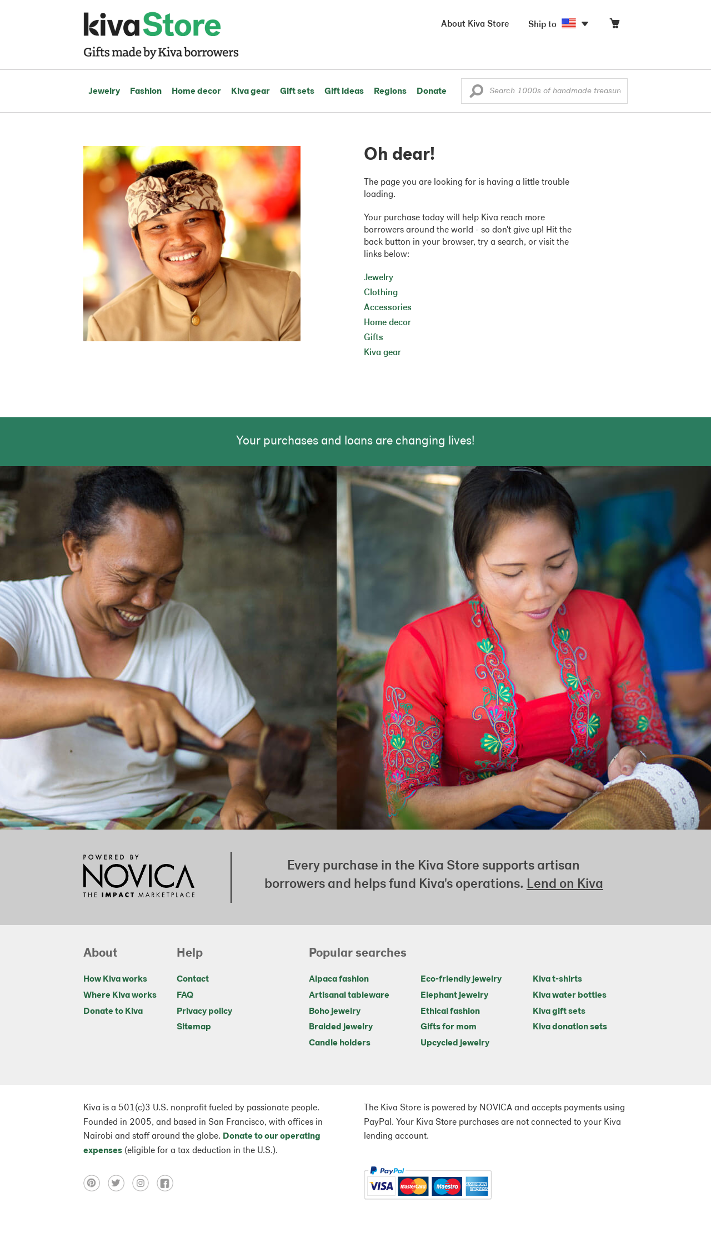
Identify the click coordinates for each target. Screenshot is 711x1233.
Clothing (381, 293)
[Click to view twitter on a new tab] (120, 1183)
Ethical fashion (450, 1011)
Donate (432, 91)
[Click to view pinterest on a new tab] (95, 1183)
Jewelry (104, 91)
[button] (476, 94)
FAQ (185, 995)
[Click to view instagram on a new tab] (144, 1183)
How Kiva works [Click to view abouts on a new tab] (115, 979)
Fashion (146, 91)
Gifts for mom (448, 1027)
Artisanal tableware (349, 995)
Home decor (196, 91)
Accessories (388, 308)
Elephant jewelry (454, 995)
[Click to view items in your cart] (614, 26)
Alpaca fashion (339, 979)
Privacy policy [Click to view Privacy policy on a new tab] (204, 1011)
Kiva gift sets (559, 1011)
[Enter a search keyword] (544, 91)
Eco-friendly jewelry (461, 979)
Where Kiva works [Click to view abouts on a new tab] (120, 995)
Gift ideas (344, 91)
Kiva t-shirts (557, 979)
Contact (193, 979)
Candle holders (339, 1043)
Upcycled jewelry (454, 1043)
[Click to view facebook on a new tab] (168, 1183)
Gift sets (297, 91)
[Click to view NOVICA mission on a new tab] (138, 877)
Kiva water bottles (570, 995)
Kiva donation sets (570, 1027)
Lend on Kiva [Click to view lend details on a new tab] (565, 884)
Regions (390, 91)
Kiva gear (250, 91)
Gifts (373, 337)
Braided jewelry (341, 1027)
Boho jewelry (334, 1011)
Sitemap (194, 1027)
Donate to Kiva (113, 1011)
